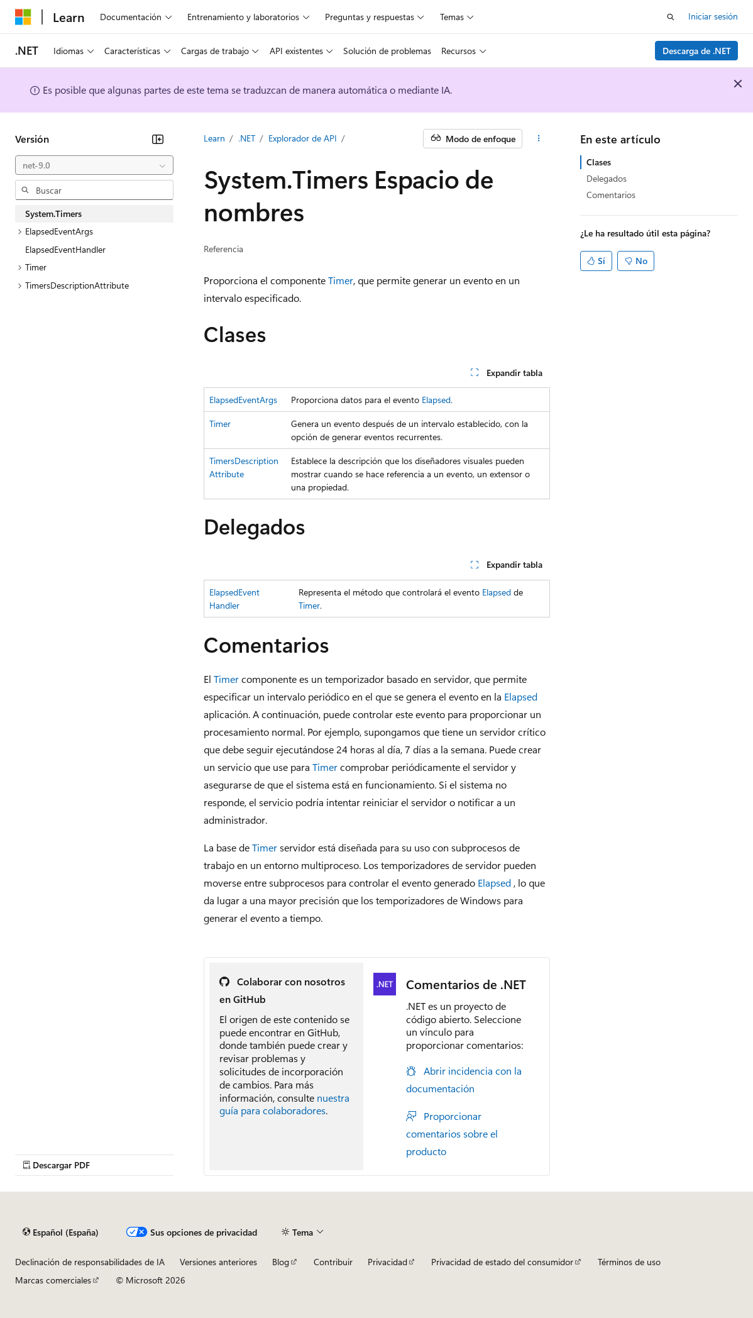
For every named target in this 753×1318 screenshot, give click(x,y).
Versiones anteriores (218, 1262)
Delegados (606, 178)
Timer (340, 280)
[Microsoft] (23, 17)
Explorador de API (302, 138)
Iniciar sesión (713, 16)
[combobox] (94, 165)
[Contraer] (157, 139)
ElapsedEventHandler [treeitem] (65, 249)
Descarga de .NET (696, 51)
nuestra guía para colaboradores (284, 1104)
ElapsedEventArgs (243, 400)
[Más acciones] (538, 139)
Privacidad (387, 1262)
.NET (246, 138)
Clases (598, 162)
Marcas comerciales (53, 1280)
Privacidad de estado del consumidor (502, 1262)
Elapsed (436, 400)
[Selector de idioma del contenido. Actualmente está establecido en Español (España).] (60, 1232)
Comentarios (610, 195)
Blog (280, 1262)
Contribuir (333, 1262)
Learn (214, 138)
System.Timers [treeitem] (53, 213)
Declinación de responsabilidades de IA (90, 1262)
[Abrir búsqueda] (670, 17)
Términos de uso (629, 1262)
